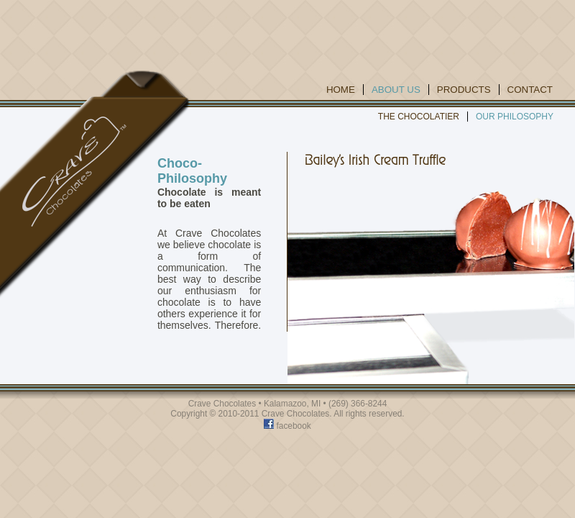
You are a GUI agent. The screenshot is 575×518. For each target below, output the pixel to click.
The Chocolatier (418, 117)
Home (340, 89)
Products (464, 89)
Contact (530, 89)
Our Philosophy (514, 117)
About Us (396, 89)
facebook (287, 426)
